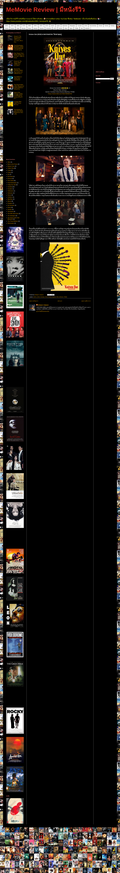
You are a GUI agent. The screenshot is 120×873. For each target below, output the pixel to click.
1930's (6, 25)
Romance (48, 28)
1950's (12, 25)
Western (87, 28)
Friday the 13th (12, 184)
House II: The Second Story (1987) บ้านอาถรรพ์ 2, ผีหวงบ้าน (18, 39)
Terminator (10, 211)
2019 (38, 297)
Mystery (42, 28)
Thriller (76, 28)
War (82, 28)
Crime (85, 25)
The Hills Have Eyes (13, 213)
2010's (47, 25)
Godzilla (10, 186)
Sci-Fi (55, 28)
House (9, 195)
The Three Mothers (13, 221)
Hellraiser (10, 193)
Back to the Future (13, 164)
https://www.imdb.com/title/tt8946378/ (60, 93)
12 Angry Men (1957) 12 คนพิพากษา (17, 103)
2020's (52, 25)
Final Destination (12, 182)
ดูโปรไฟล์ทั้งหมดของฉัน (42, 311)
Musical (35, 28)
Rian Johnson (60, 297)
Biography (72, 25)
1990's (35, 25)
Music (29, 28)
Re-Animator (11, 205)
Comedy (79, 25)
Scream (10, 209)
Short (66, 28)
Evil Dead (10, 176)
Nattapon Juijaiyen (43, 305)
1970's (24, 25)
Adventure (64, 25)
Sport (71, 28)
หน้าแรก (60, 301)
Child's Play (11, 168)
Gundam (10, 188)
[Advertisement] (60, 325)
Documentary (93, 25)
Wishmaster (11, 223)
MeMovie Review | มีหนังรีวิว (45, 9)
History (7, 28)
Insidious (10, 197)
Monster (24, 28)
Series (60, 28)
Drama (100, 25)
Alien (9, 162)
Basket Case (11, 166)
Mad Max (10, 199)
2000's (41, 25)
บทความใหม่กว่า (33, 301)
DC (8, 174)
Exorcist (10, 178)
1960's (18, 25)
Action (58, 25)
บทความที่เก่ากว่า (86, 301)
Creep (9, 172)
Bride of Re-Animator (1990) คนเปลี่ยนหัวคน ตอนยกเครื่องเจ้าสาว (18, 95)
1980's (29, 25)
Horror (12, 28)
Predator (10, 203)
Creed (9, 170)
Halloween (10, 191)
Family (106, 25)
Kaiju (18, 28)
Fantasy (113, 25)
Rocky (9, 207)
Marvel (9, 201)
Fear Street (11, 180)
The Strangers (11, 215)
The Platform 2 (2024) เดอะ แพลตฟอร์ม (18, 78)
